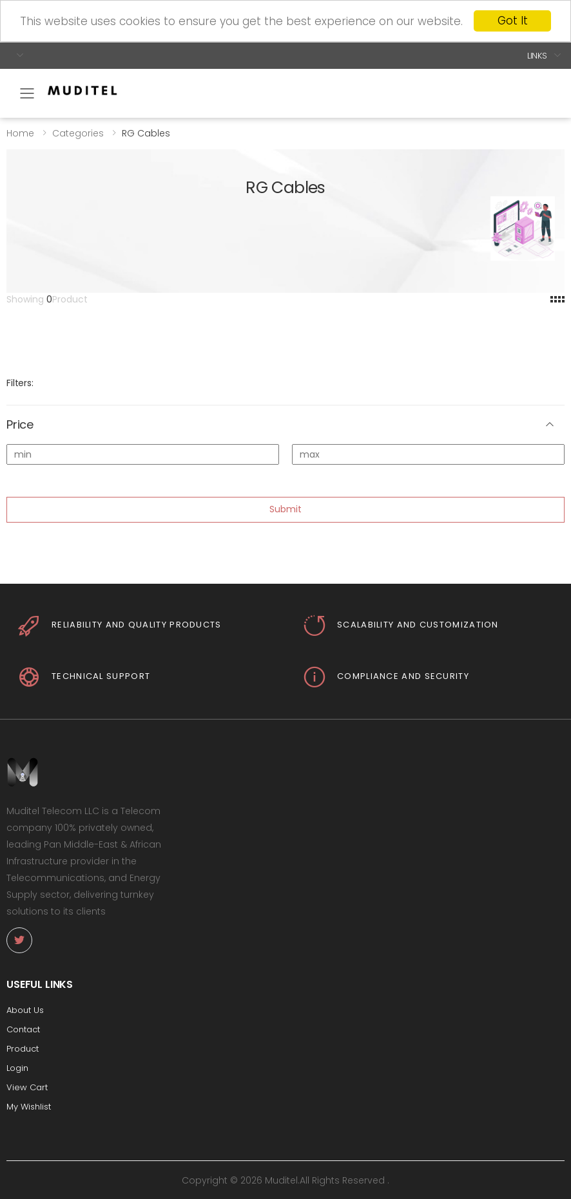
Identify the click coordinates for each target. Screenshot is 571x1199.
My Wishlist (28, 1107)
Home (20, 132)
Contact (23, 1029)
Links (537, 55)
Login (17, 1068)
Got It (513, 20)
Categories (78, 132)
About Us (25, 1010)
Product (22, 1049)
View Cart (27, 1087)
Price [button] (20, 425)
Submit (285, 509)
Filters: (20, 382)
